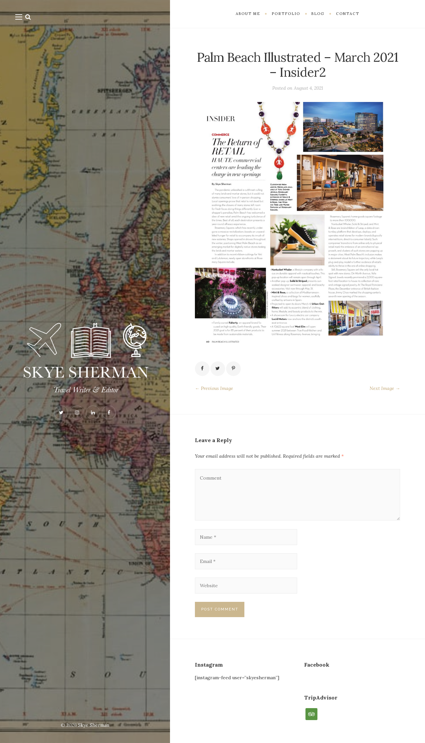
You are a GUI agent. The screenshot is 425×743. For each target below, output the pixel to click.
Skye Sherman (93, 725)
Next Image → (385, 388)
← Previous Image (214, 388)
